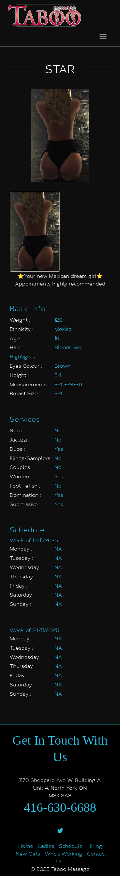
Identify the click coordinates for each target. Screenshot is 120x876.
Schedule (71, 845)
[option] (35, 232)
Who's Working (63, 853)
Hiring (94, 845)
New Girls (28, 853)
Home (25, 845)
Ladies (46, 845)
